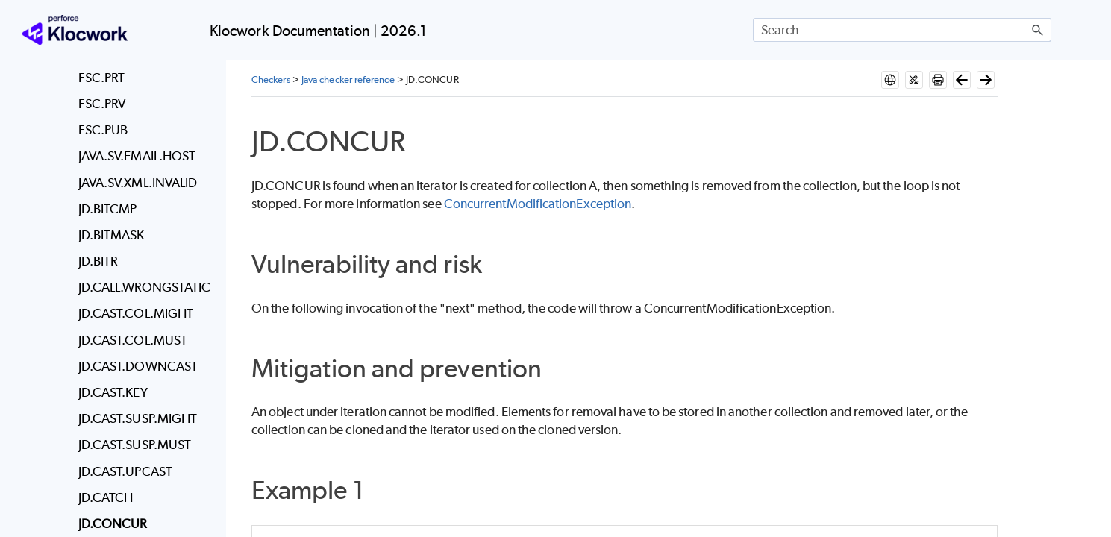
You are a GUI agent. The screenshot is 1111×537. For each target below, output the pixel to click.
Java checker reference (348, 79)
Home (47, 91)
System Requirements (123, 164)
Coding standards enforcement (135, 493)
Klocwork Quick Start (123, 200)
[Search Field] (902, 30)
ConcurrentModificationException (537, 203)
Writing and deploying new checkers (135, 383)
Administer (123, 307)
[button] (1037, 30)
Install (123, 271)
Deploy (123, 236)
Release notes (123, 128)
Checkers (123, 343)
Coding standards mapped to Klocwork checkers (135, 438)
